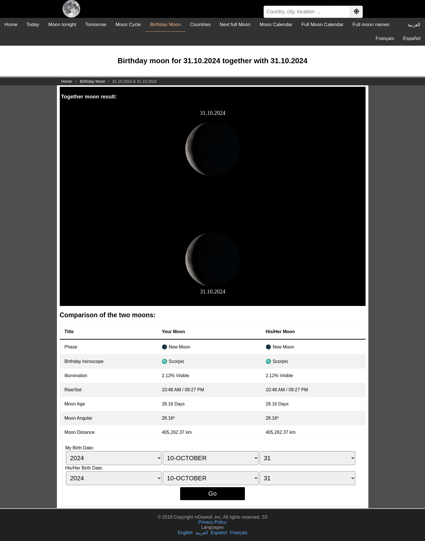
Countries (200, 24)
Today (32, 24)
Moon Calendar (275, 24)
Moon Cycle (128, 24)
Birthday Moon (165, 24)
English (185, 532)
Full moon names (371, 24)
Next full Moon (235, 24)
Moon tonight (62, 24)
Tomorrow (95, 24)
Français (384, 38)
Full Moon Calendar (322, 24)
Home (11, 24)
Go (212, 493)
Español (411, 38)
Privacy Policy (212, 522)
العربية (413, 25)
